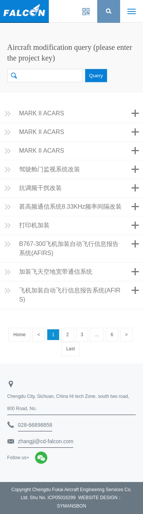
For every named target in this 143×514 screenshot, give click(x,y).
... (97, 334)
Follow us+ (18, 457)
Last (70, 348)
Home (19, 334)
